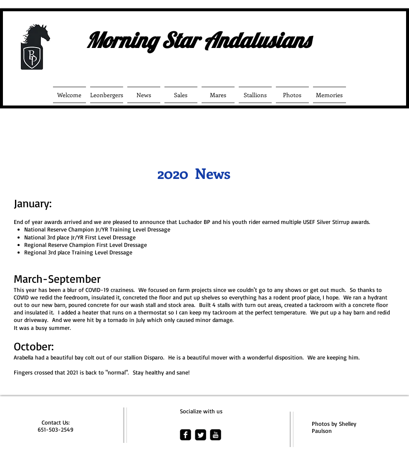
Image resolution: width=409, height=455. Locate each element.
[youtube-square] (215, 434)
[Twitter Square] (200, 434)
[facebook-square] (185, 434)
